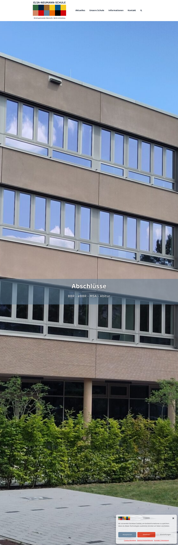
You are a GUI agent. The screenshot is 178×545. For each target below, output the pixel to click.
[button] (173, 518)
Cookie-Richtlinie (130, 540)
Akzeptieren (127, 534)
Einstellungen (165, 534)
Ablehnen (146, 534)
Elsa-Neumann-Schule (49, 2)
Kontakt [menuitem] (132, 10)
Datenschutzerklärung (145, 540)
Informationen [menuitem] (115, 10)
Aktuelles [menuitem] (80, 10)
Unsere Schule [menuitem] (96, 10)
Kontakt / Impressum (161, 540)
